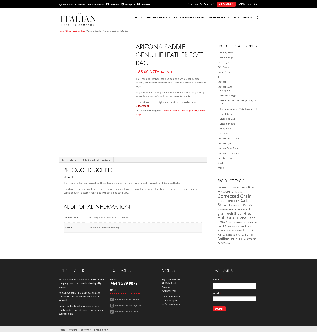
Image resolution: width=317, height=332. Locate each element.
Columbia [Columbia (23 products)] (237, 192)
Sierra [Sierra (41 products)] (233, 239)
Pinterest (143, 4)
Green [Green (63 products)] (239, 213)
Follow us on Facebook (127, 299)
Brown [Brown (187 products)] (225, 191)
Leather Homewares (229, 153)
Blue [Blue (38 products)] (251, 187)
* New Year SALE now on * (201, 4)
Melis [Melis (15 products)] (250, 226)
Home (138, 17)
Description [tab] (69, 159)
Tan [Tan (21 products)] (244, 239)
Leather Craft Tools (228, 138)
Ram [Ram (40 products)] (229, 235)
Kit (219, 76)
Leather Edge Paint (228, 148)
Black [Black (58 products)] (243, 187)
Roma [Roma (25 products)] (241, 234)
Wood (221, 167)
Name (217, 279)
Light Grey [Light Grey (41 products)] (224, 226)
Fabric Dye (223, 62)
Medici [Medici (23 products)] (244, 226)
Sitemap (72, 329)
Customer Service (156, 17)
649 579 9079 (67, 4)
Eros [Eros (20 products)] (240, 209)
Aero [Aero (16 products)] (219, 187)
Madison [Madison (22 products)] (236, 226)
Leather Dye (224, 143)
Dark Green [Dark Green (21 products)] (234, 205)
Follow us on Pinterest (127, 311)
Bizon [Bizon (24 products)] (236, 187)
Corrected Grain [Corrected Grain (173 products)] (235, 196)
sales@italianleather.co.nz (125, 293)
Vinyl (220, 162)
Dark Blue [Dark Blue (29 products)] (233, 201)
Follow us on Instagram (128, 305)
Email (217, 293)
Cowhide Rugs (225, 57)
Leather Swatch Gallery (189, 17)
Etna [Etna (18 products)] (245, 209)
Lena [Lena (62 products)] (242, 218)
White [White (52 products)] (251, 239)
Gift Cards (225, 4)
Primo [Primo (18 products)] (239, 230)
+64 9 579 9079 (124, 283)
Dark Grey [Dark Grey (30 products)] (246, 205)
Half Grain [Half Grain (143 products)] (228, 217)
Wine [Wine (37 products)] (221, 243)
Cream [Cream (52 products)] (222, 201)
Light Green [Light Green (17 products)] (252, 222)
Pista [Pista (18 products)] (234, 230)
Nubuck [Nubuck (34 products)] (222, 230)
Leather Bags (79, 30)
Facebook (114, 4)
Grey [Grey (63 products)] (248, 213)
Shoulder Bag (227, 123)
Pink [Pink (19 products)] (229, 230)
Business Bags (228, 95)
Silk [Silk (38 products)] (240, 239)
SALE (236, 17)
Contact (86, 329)
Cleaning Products (228, 52)
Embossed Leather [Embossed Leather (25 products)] (227, 209)
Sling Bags (225, 128)
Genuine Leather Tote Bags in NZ (180, 110)
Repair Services (217, 17)
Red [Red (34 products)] (234, 235)
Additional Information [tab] (96, 159)
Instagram (128, 4)
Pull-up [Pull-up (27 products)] (221, 234)
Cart (256, 4)
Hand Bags (226, 113)
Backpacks (226, 90)
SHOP (246, 17)
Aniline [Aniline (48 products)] (227, 187)
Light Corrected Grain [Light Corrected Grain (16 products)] (237, 222)
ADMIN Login (244, 4)
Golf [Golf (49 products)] (230, 213)
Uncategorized (226, 157)
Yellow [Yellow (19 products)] (227, 243)
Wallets (224, 133)
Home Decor (224, 72)
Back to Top (101, 329)
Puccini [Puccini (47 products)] (248, 230)
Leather (222, 81)
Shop (68, 30)
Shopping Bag (227, 118)
